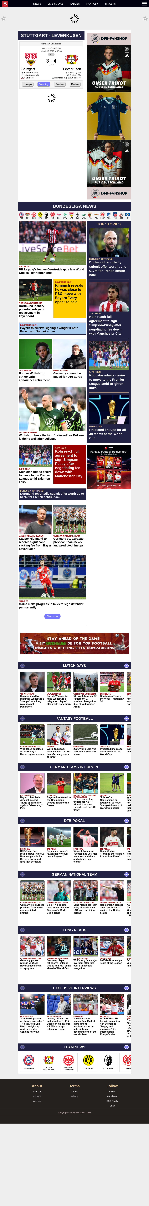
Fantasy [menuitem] (92, 3)
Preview (60, 127)
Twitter (112, 1174)
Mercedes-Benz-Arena (51, 92)
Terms (75, 1174)
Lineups (28, 127)
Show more (52, 699)
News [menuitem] (37, 3)
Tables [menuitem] (75, 3)
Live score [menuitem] (55, 3)
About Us (36, 1174)
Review (75, 127)
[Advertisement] (74, 50)
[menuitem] (16, 4)
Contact (37, 1178)
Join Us (37, 1183)
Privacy (74, 1178)
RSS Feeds (112, 1183)
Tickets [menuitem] (110, 3)
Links (112, 1188)
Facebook (112, 1178)
